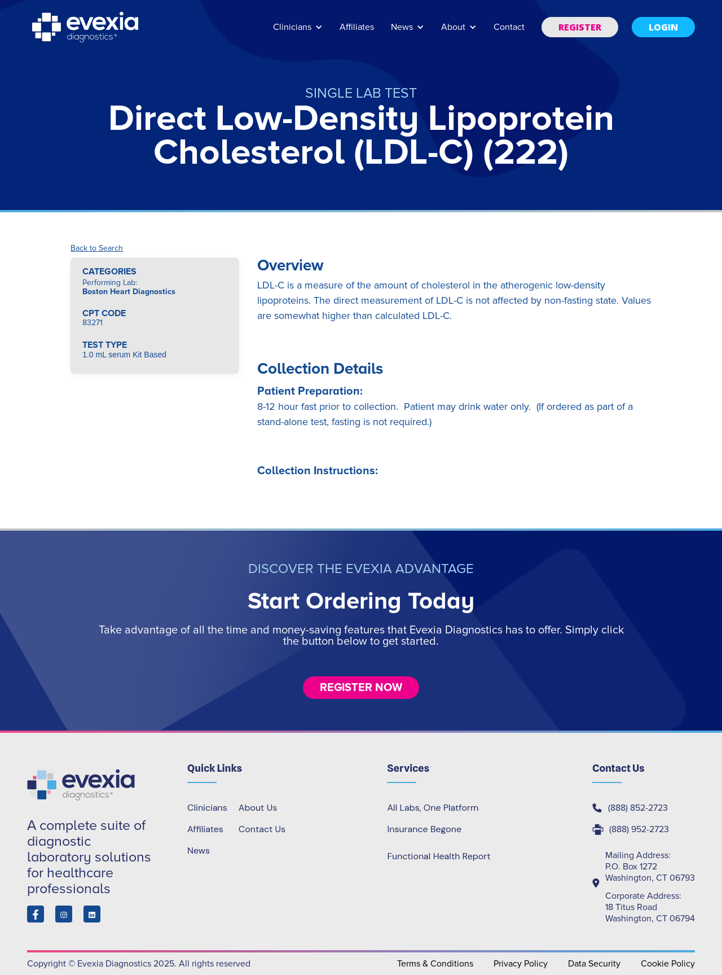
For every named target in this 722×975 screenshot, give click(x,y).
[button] (298, 32)
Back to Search (97, 248)
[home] (86, 27)
